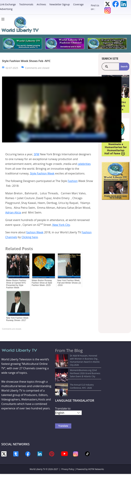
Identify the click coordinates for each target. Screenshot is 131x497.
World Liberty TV (37, 455)
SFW (36, 154)
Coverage (78, 4)
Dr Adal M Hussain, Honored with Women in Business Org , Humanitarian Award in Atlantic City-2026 (78, 358)
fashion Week (34, 232)
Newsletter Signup (59, 4)
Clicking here (29, 237)
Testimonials (26, 4)
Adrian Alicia (13, 212)
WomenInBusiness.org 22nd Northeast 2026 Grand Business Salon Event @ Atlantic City (78, 369)
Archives (41, 4)
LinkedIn (123, 4)
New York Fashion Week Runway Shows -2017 (17, 319)
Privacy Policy (67, 455)
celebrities (84, 164)
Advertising (6, 9)
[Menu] (3, 19)
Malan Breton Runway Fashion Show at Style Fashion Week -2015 (42, 282)
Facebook (115, 4)
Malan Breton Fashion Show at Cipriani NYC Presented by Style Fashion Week (16, 284)
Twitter (107, 4)
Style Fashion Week (42, 173)
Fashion (73, 181)
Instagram (107, 10)
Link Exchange (8, 4)
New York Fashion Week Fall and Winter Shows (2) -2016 (69, 282)
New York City (61, 225)
